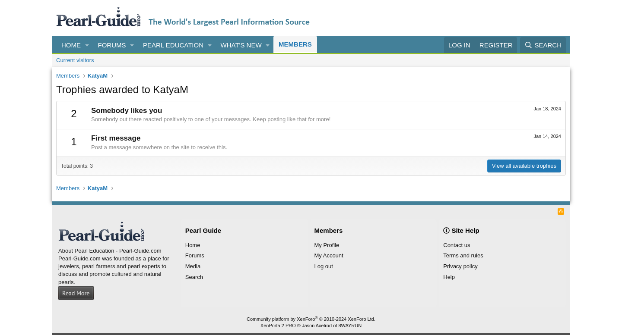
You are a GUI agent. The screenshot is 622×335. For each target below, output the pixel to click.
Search (194, 277)
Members (295, 44)
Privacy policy (460, 266)
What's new (241, 45)
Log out (323, 266)
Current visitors (75, 60)
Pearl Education (173, 45)
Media (192, 266)
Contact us (456, 245)
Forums (112, 45)
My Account (328, 255)
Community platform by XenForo (311, 319)
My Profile (327, 245)
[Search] (543, 45)
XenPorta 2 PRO (278, 325)
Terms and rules (463, 255)
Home (71, 45)
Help (449, 277)
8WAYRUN (350, 325)
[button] (87, 45)
